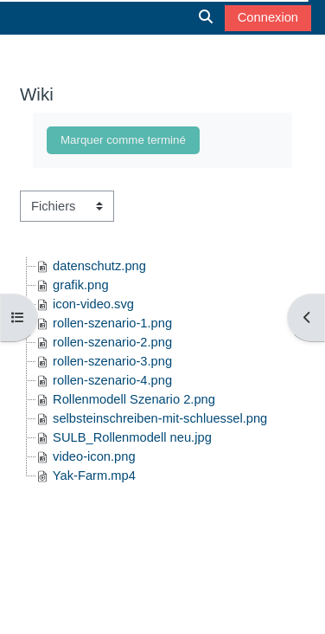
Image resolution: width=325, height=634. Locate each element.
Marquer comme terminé (123, 139)
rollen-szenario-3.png (112, 361)
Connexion (268, 17)
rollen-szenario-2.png (112, 342)
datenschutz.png (99, 266)
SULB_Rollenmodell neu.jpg (132, 437)
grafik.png (81, 285)
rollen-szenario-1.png (112, 323)
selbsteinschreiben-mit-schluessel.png (160, 418)
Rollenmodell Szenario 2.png (134, 399)
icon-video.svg (93, 304)
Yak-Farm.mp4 (94, 475)
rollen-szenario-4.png (112, 380)
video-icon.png (94, 456)
